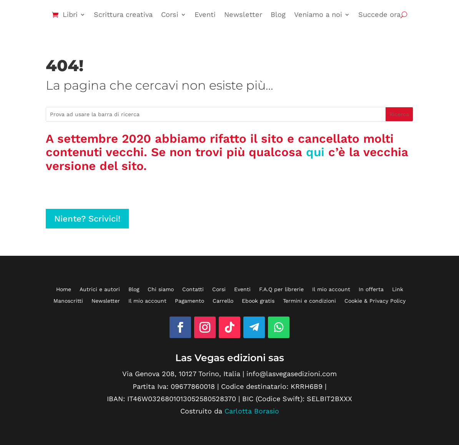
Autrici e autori (100, 289)
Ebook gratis (258, 301)
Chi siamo (161, 289)
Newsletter (243, 14)
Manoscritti (68, 301)
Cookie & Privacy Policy (375, 301)
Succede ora (379, 14)
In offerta (371, 289)
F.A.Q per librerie (281, 289)
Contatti (193, 289)
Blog (278, 14)
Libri (70, 14)
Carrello (223, 301)
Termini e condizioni (309, 301)
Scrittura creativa (123, 14)
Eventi (205, 14)
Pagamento (189, 301)
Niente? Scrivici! (87, 218)
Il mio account (331, 289)
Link (397, 289)
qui (315, 152)
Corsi (169, 14)
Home (63, 289)
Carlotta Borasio (252, 411)
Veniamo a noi (318, 14)
